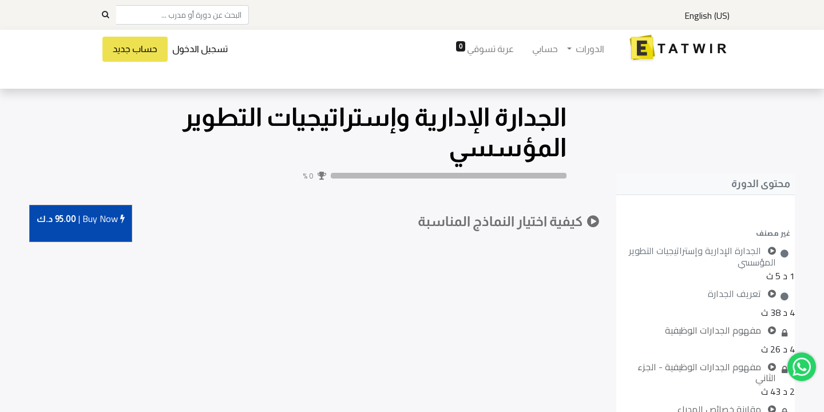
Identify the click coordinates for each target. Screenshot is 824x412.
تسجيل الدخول (201, 49)
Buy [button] (81, 219)
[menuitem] (543, 49)
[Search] (105, 15)
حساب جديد (136, 49)
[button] (705, 233)
